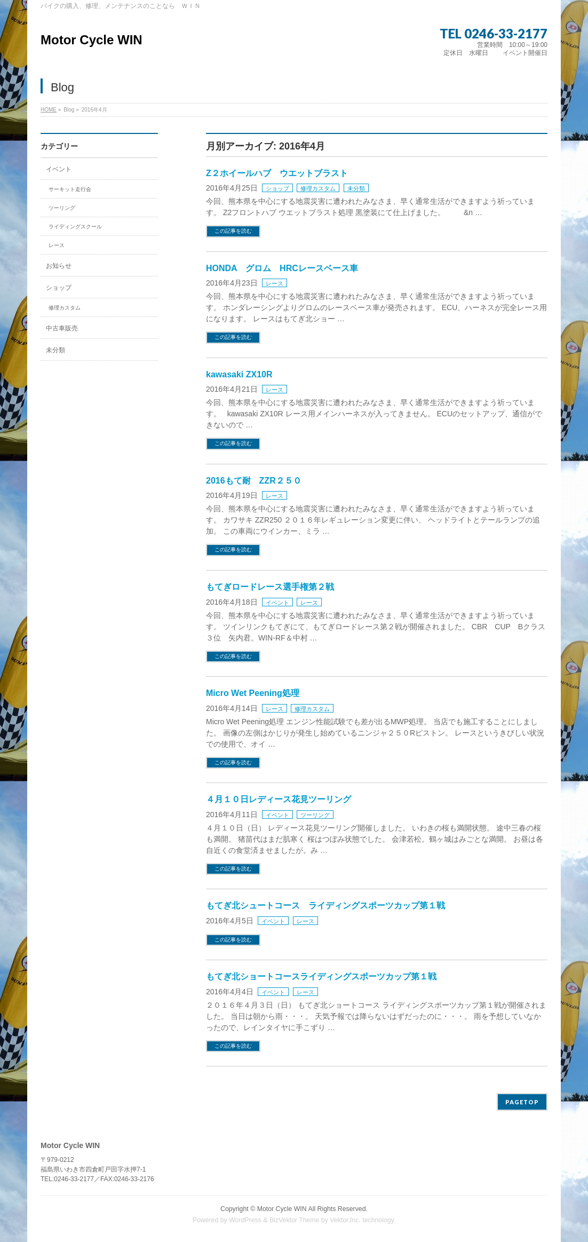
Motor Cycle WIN (91, 40)
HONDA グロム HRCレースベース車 (282, 268)
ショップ (277, 188)
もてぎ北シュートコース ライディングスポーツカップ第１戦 (325, 905)
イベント (277, 602)
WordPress (245, 1220)
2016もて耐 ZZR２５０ (253, 480)
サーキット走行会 (70, 189)
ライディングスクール (75, 227)
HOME (49, 110)
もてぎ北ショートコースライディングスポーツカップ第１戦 (321, 976)
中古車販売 (62, 328)
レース (274, 283)
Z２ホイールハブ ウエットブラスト (277, 173)
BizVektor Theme (294, 1220)
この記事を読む (233, 231)
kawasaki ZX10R (239, 374)
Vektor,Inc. (345, 1220)
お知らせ (58, 266)
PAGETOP (522, 1101)
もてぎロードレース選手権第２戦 (270, 586)
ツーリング (315, 815)
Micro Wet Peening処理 (252, 693)
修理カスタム (318, 188)
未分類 (356, 188)
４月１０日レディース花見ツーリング (278, 799)
